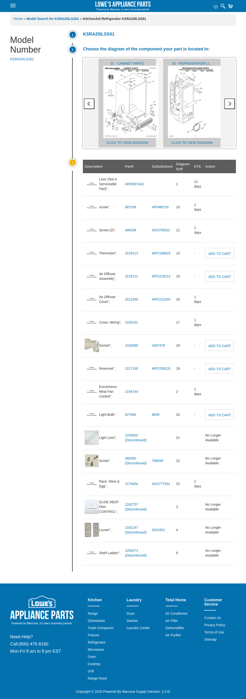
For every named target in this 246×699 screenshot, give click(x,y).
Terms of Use (214, 632)
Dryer (131, 613)
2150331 (131, 322)
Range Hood (97, 678)
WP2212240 (161, 299)
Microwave (96, 649)
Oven (92, 657)
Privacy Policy (214, 625)
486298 (130, 230)
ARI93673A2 (134, 184)
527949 (130, 415)
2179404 (131, 484)
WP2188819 (161, 253)
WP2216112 (161, 276)
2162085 (131, 345)
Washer (132, 621)
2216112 (131, 276)
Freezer (93, 635)
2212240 (131, 299)
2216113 (131, 253)
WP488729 (160, 207)
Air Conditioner (177, 613)
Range (93, 613)
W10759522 (161, 230)
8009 (155, 415)
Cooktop (94, 664)
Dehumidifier (175, 628)
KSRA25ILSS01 (22, 59)
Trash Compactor (101, 628)
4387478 (158, 345)
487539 (130, 207)
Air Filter (172, 621)
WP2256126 (161, 368)
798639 (157, 461)
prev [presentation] (89, 104)
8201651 (158, 530)
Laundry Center (138, 628)
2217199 (131, 368)
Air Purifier (173, 635)
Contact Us (212, 618)
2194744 (131, 391)
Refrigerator (96, 642)
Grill (91, 671)
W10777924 (161, 484)
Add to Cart (219, 254)
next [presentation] (230, 104)
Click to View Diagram (127, 143)
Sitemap (210, 639)
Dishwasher (96, 621)
